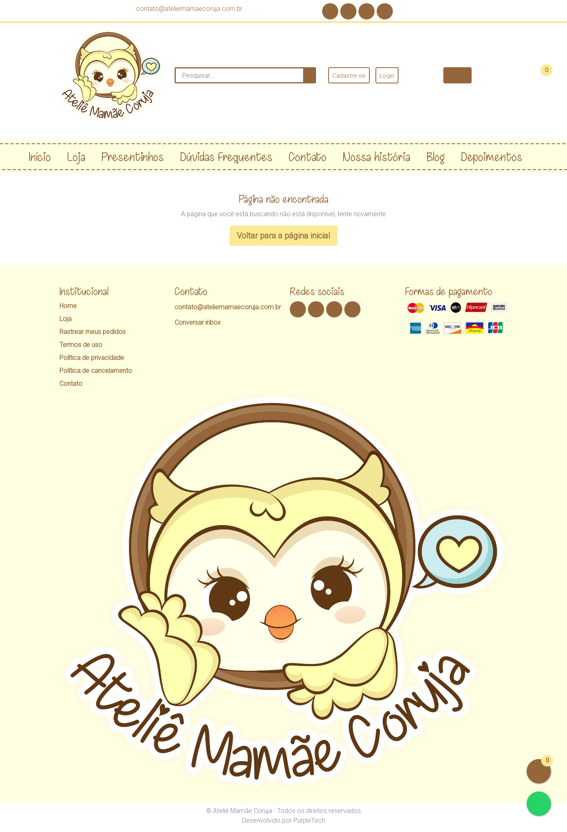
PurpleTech (309, 820)
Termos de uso (80, 345)
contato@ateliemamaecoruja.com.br (189, 9)
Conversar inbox (198, 322)
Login (386, 75)
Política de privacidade (91, 358)
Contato (70, 383)
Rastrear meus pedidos (92, 332)
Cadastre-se (349, 75)
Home (68, 306)
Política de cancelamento (95, 371)
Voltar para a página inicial (283, 235)
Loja (65, 319)
